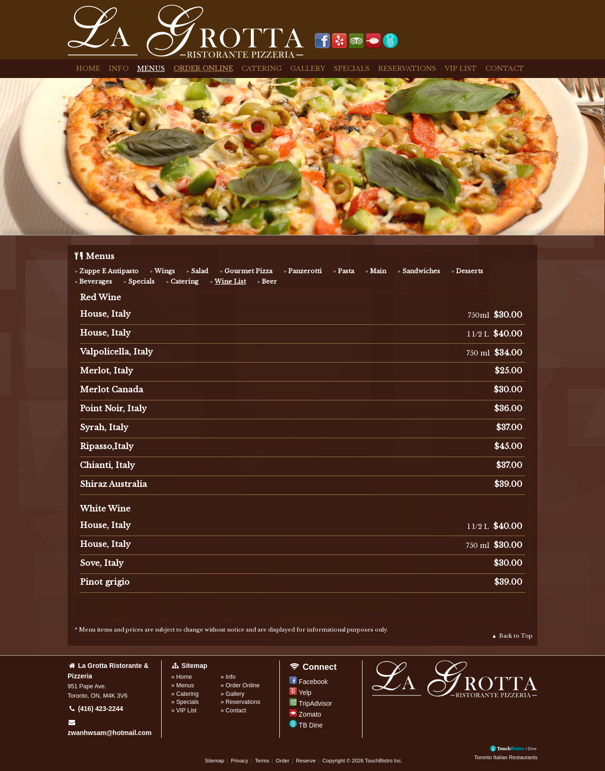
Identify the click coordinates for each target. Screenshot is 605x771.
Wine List (230, 281)
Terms (262, 760)
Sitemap (214, 760)
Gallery (307, 68)
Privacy (239, 760)
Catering (262, 68)
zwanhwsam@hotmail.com (110, 727)
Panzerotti (305, 271)
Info (119, 68)
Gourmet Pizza (248, 271)
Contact (504, 68)
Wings (165, 271)
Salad (199, 271)
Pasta (346, 271)
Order (283, 760)
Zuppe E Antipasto (108, 271)
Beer (269, 281)
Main (378, 271)
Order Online (203, 68)
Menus (151, 68)
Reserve (306, 760)
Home (88, 68)
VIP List (461, 68)
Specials (352, 68)
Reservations (407, 68)
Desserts (469, 271)
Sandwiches (421, 271)
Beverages (95, 281)
